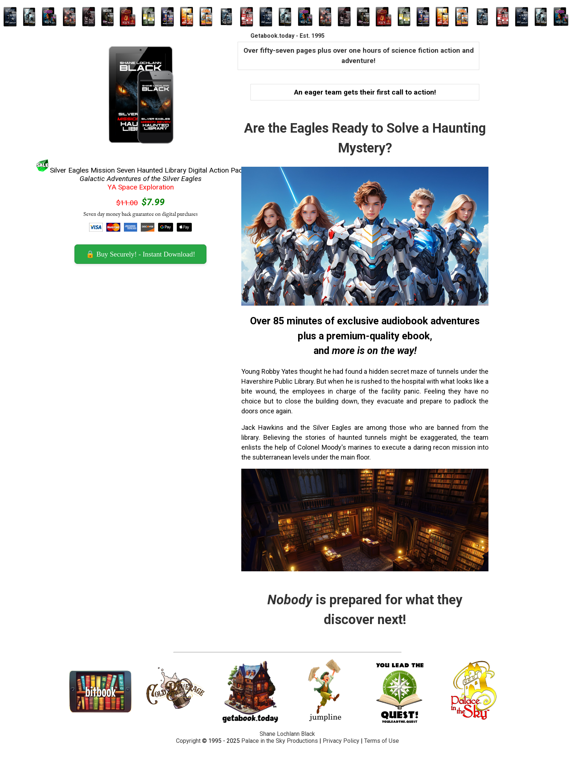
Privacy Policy (341, 740)
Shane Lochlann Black (287, 733)
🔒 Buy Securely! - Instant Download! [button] (140, 254)
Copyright (188, 740)
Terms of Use (381, 740)
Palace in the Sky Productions (279, 740)
